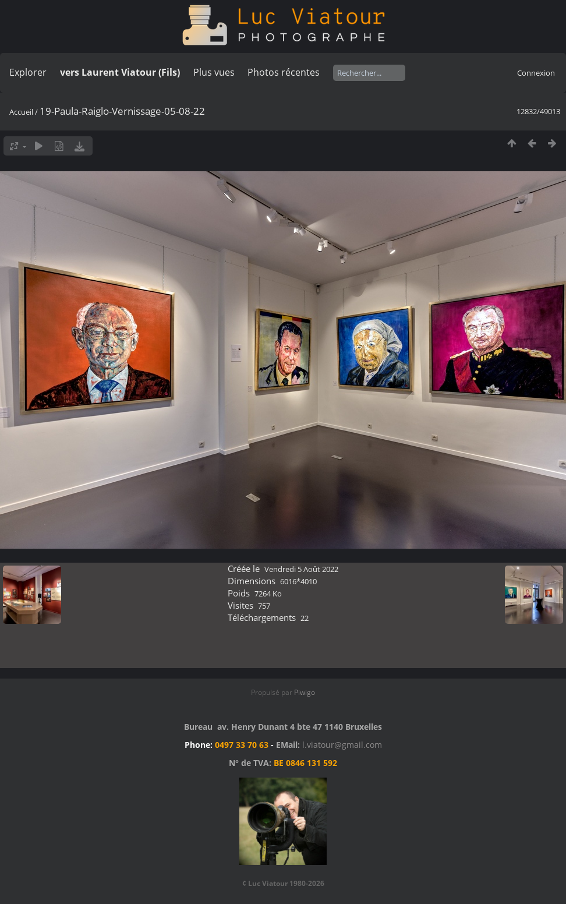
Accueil (21, 112)
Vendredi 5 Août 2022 (301, 569)
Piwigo (304, 692)
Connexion (536, 73)
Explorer (28, 72)
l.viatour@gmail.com (342, 744)
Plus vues (214, 72)
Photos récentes (283, 72)
